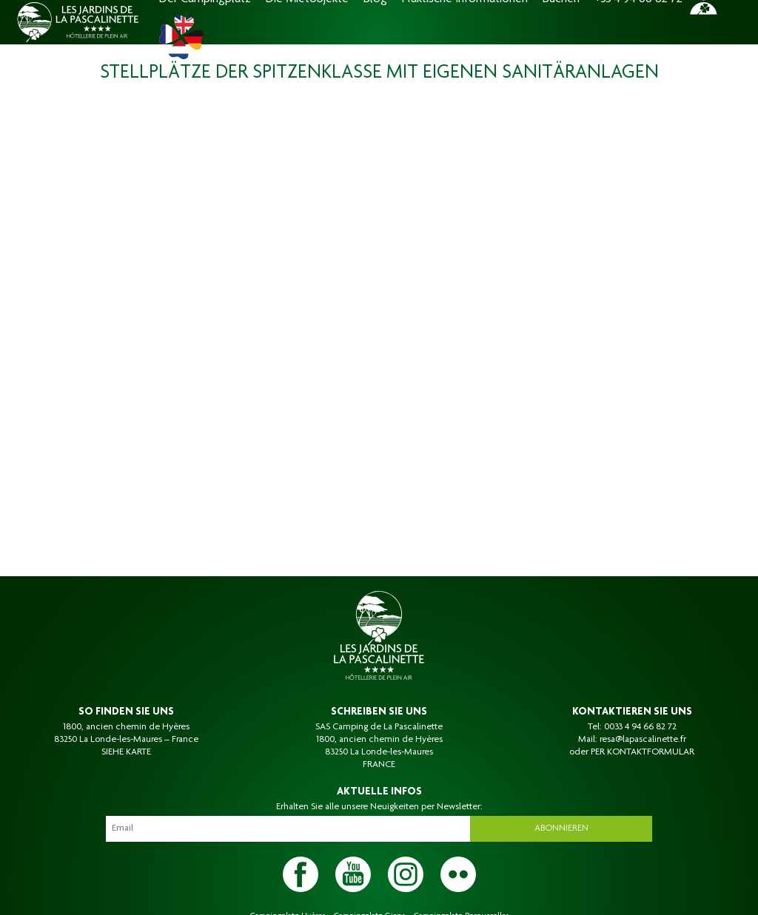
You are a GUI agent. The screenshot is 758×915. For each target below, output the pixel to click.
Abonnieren (561, 828)
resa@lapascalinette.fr (643, 740)
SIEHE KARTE (126, 752)
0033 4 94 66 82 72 (640, 727)
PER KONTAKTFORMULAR (642, 752)
